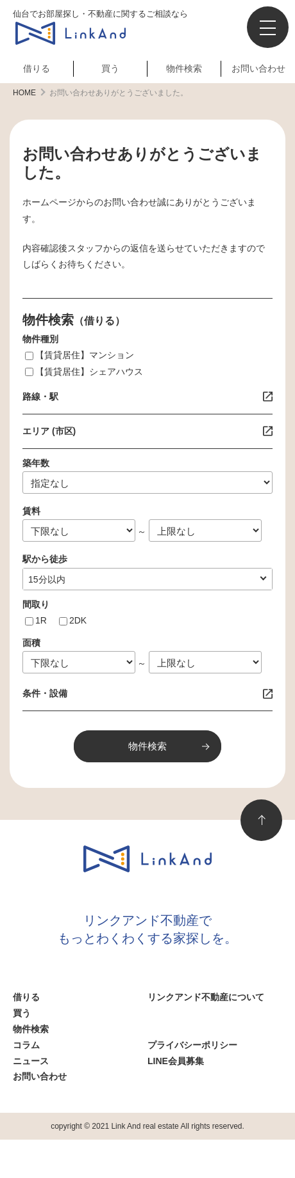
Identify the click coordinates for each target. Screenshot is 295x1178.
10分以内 (46, 579)
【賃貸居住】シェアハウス (89, 371)
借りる (36, 68)
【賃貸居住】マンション (84, 355)
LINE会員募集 (176, 1061)
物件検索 (184, 68)
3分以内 (44, 579)
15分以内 (46, 579)
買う (110, 68)
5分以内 (44, 579)
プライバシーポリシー (192, 1045)
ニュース (31, 1061)
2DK (78, 620)
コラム (26, 1045)
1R (41, 620)
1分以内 (44, 579)
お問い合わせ (258, 68)
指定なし (46, 579)
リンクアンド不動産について (206, 997)
